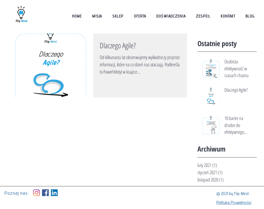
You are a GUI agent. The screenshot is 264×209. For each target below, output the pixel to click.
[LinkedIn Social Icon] (54, 192)
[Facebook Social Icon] (45, 192)
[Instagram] (36, 192)
